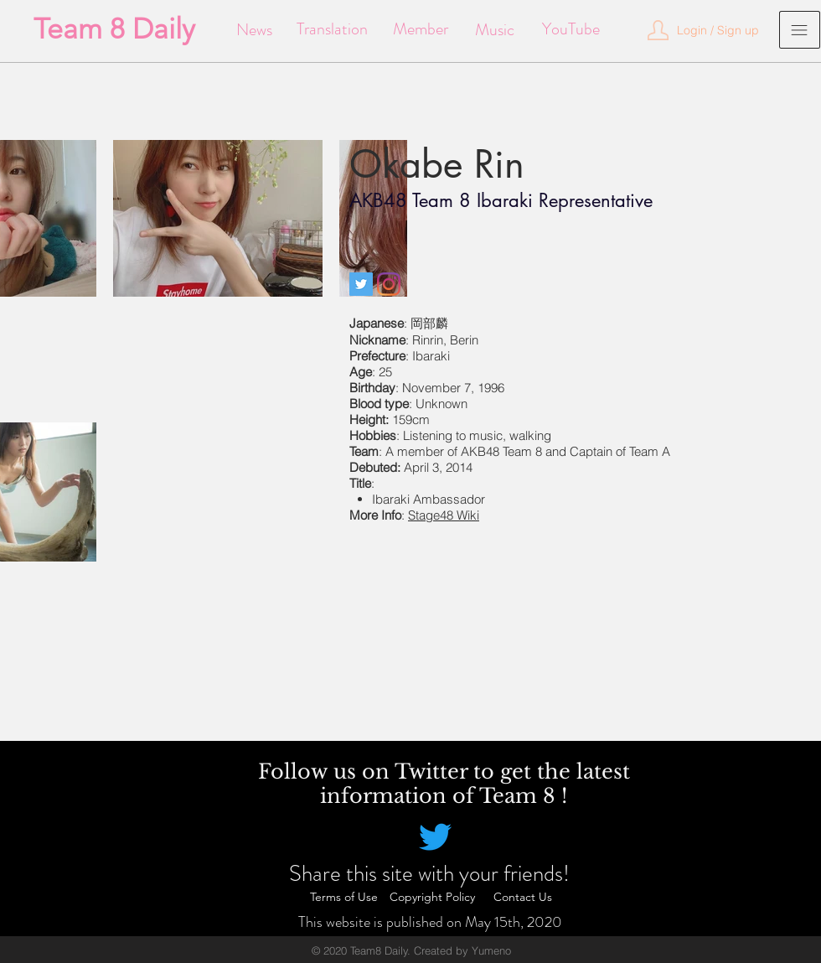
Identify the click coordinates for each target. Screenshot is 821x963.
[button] (718, 31)
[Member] (420, 29)
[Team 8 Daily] (114, 29)
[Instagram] (388, 284)
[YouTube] (571, 29)
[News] (254, 30)
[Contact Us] (522, 897)
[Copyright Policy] (432, 897)
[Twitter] (361, 284)
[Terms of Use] (343, 897)
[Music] (494, 30)
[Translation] (332, 29)
